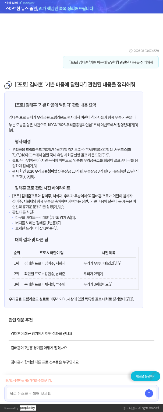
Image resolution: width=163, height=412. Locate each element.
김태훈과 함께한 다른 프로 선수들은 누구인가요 (45, 362)
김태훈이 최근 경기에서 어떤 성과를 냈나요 (41, 333)
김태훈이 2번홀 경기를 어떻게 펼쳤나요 (39, 347)
